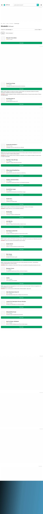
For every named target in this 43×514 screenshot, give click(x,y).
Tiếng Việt (9, 490)
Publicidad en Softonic (19, 474)
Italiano (25, 487)
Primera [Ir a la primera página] (34, 332)
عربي (2, 487)
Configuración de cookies (33, 474)
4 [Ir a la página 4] (12, 332)
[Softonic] (7, 5)
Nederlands (8, 489)
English (8, 487)
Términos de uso (32, 469)
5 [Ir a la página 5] (15, 332)
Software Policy (18, 472)
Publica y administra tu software (19, 470)
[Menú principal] (1, 5)
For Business (3, 477)
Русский (19, 489)
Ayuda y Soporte (4, 470)
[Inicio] (1, 23)
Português (16, 489)
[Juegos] (7, 23)
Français (14, 487)
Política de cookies (32, 472)
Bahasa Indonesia (20, 487)
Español (11, 487)
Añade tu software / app (4, 475)
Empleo (2, 471)
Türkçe (6, 490)
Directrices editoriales (5, 473)
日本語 (2, 489)
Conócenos (3, 466)
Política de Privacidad (33, 470)
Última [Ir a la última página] (39, 332)
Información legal (32, 467)
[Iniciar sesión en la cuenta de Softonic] (41, 5)
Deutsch (4, 487)
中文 (12, 490)
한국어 (5, 489)
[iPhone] (4, 23)
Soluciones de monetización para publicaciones (18, 467)
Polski (12, 489)
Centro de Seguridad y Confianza (5, 468)
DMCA (30, 466)
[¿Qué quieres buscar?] (38, 5)
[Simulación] (11, 23)
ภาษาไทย (2, 490)
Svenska (23, 489)
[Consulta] (25, 5)
